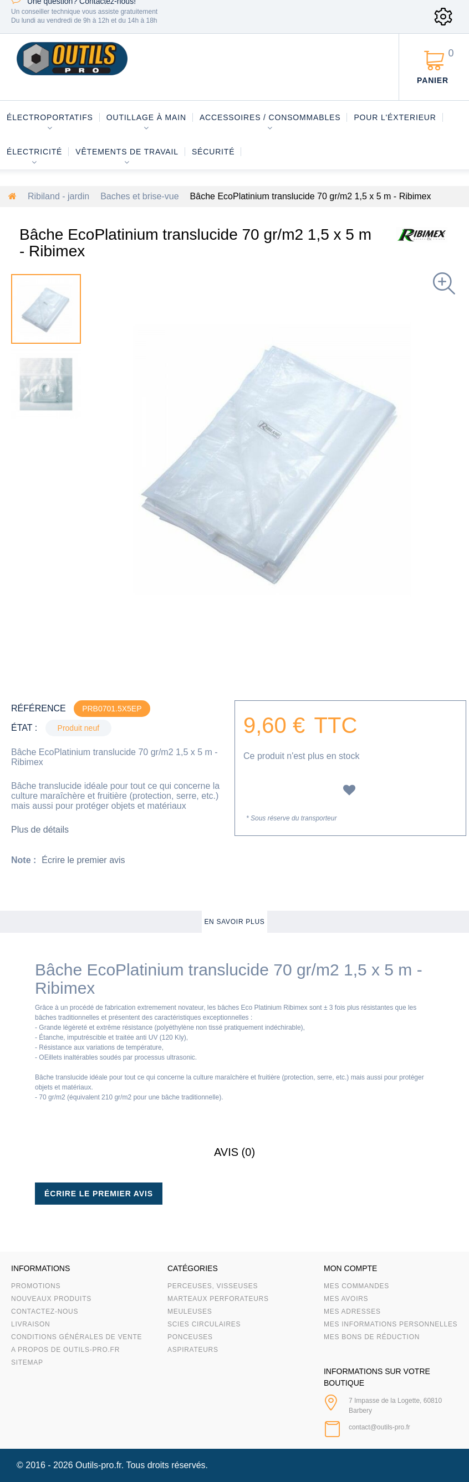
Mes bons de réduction (372, 1337)
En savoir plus (234, 922)
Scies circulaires (204, 1324)
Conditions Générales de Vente (76, 1337)
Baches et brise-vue (139, 196)
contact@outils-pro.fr (379, 1427)
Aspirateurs (192, 1350)
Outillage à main (146, 117)
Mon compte (350, 1268)
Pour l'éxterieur (395, 117)
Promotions (35, 1286)
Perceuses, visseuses (212, 1286)
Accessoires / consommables (270, 117)
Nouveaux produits (51, 1299)
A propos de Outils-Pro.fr (65, 1350)
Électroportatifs (50, 117)
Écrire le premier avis (83, 860)
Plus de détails (40, 829)
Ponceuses (190, 1337)
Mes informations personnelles (390, 1324)
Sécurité (213, 151)
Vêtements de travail (127, 151)
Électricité (34, 151)
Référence (38, 708)
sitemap (27, 1362)
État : (24, 727)
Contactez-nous (44, 1311)
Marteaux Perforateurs (218, 1299)
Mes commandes (356, 1286)
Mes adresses (352, 1311)
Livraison (30, 1324)
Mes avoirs (346, 1299)
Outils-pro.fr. (99, 1465)
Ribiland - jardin (58, 196)
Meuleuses (189, 1311)
